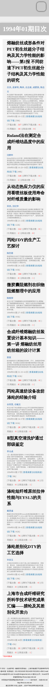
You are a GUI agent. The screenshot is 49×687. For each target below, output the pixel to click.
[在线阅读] (37, 472)
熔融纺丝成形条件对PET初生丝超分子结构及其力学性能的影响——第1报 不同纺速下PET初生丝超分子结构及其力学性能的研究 (26, 62)
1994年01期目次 (25, 28)
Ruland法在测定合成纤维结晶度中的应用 (26, 141)
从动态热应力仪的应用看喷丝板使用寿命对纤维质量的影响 (26, 192)
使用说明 (27, 680)
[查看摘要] (30, 116)
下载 (12, 120)
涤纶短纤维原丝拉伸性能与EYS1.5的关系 (26, 497)
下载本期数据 (7, 656)
